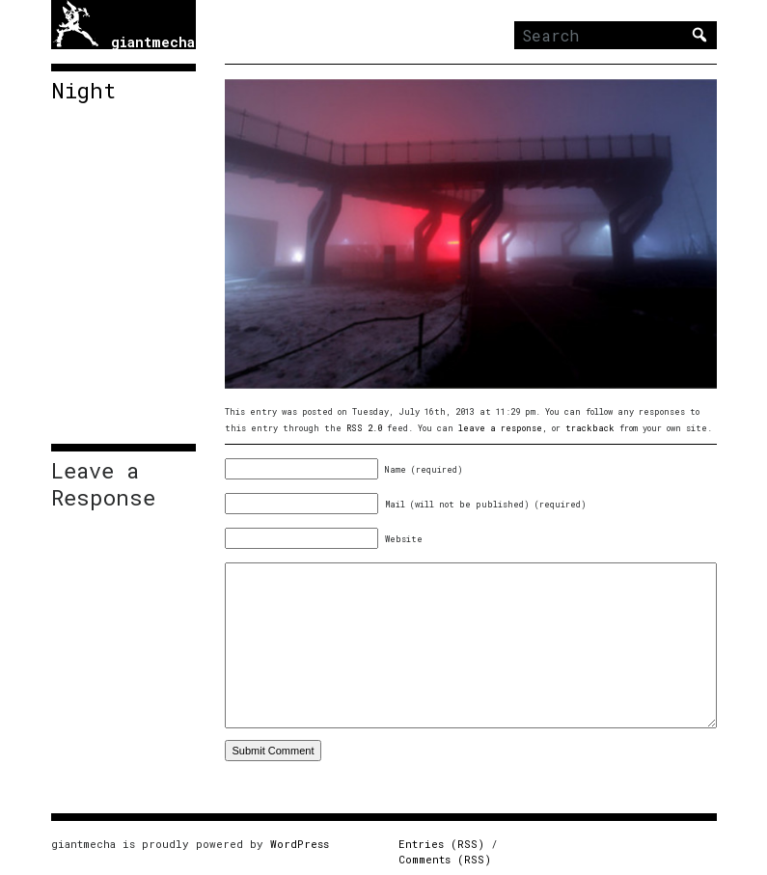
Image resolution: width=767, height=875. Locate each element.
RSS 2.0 (364, 428)
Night (83, 90)
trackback (590, 428)
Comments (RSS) (444, 859)
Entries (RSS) (441, 843)
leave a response (500, 428)
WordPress (299, 843)
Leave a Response (103, 484)
